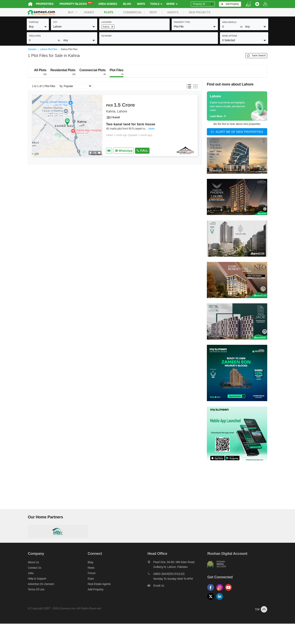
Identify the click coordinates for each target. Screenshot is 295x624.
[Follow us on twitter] (212, 600)
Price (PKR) (35, 36)
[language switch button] (249, 4)
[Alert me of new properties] (238, 132)
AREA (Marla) (229, 22)
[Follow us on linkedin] (221, 600)
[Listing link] (115, 125)
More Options (229, 36)
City (55, 22)
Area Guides (106, 3)
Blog (126, 3)
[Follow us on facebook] (212, 591)
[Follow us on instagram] (221, 591)
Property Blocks (75, 3)
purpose (33, 22)
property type (182, 22)
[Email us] (178, 586)
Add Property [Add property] (95, 589)
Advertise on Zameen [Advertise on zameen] (40, 584)
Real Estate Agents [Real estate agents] (98, 584)
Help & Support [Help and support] (36, 578)
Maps (140, 3)
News (90, 567)
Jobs (29, 573)
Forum (91, 573)
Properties (44, 3)
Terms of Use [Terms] (35, 589)
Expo (90, 578)
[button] (38, 26)
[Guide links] (238, 106)
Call (141, 150)
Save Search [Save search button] (257, 56)
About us (32, 562)
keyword (106, 36)
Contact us (33, 567)
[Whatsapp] (122, 151)
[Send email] (108, 151)
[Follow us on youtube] (230, 591)
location (106, 22)
